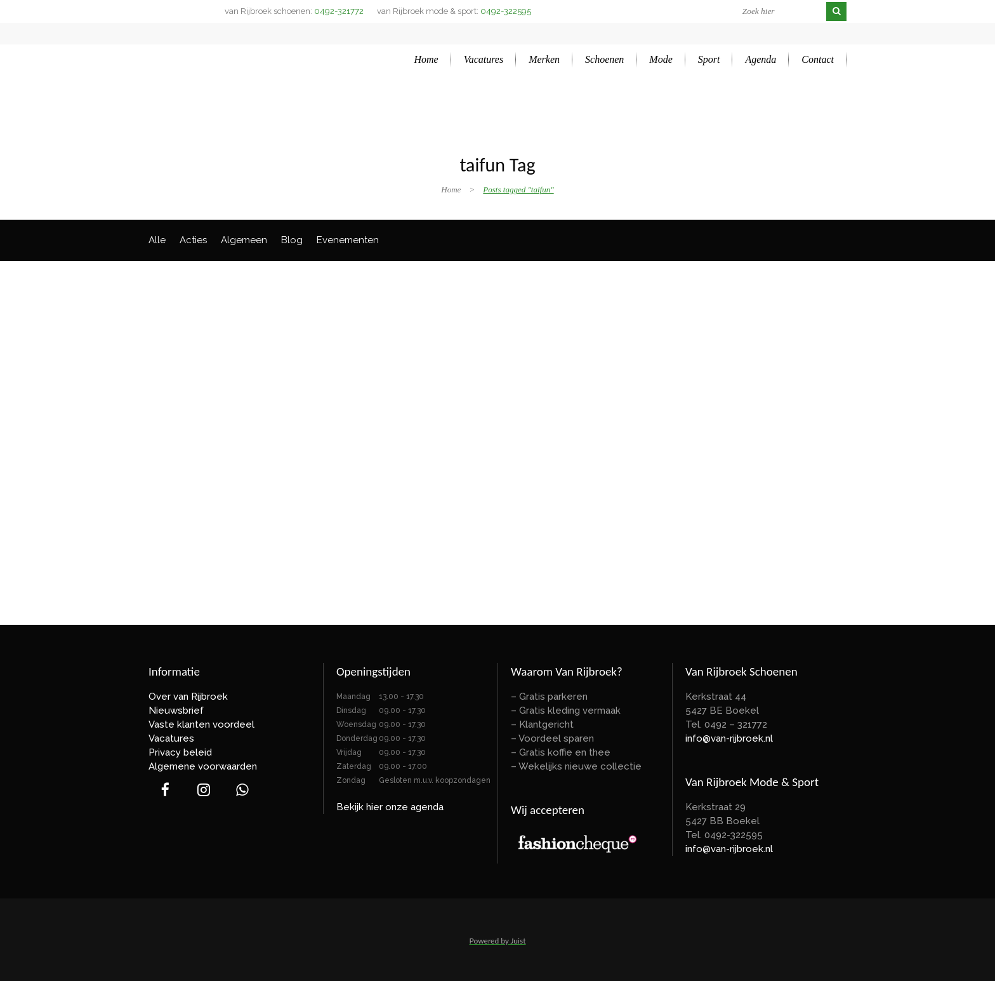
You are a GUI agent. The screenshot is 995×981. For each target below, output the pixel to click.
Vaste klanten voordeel (201, 724)
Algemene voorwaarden (202, 766)
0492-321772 (339, 11)
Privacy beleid (180, 752)
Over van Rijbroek (188, 696)
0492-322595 (505, 11)
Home (451, 189)
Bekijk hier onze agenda (390, 807)
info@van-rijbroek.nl (729, 738)
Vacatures (171, 738)
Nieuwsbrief (176, 710)
